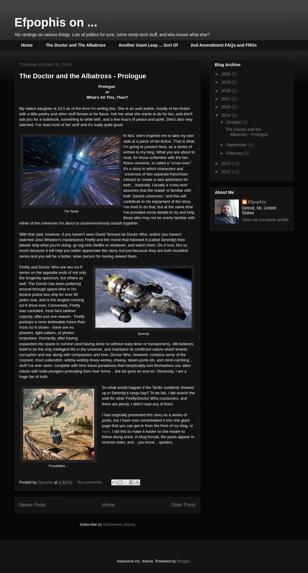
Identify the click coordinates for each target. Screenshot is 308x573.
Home (27, 45)
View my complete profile (265, 219)
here (106, 431)
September (237, 144)
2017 (226, 98)
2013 (226, 163)
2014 (226, 115)
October (234, 122)
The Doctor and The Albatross (76, 45)
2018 (226, 90)
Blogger (183, 561)
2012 (226, 171)
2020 (226, 74)
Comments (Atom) (119, 524)
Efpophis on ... (55, 22)
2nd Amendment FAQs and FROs (224, 45)
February (235, 153)
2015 (226, 106)
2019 (226, 82)
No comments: (90, 482)
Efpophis (257, 202)
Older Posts (183, 504)
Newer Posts (32, 504)
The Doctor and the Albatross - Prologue (82, 76)
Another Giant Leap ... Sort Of (148, 45)
